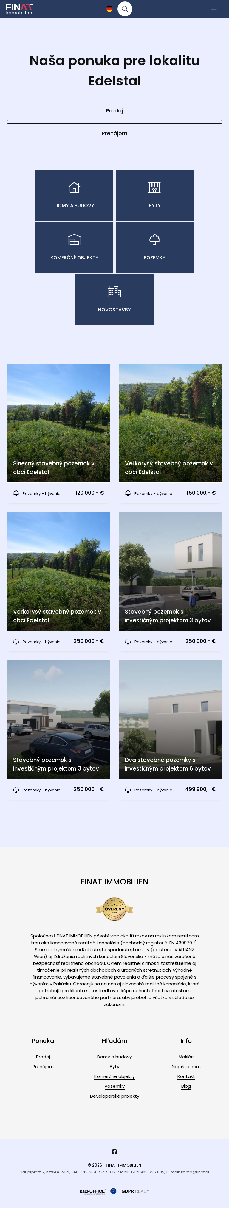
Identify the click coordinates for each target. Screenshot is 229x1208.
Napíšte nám (186, 1066)
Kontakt (186, 1076)
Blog (186, 1086)
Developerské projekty (114, 1096)
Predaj (114, 110)
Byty (114, 1066)
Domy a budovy (114, 1057)
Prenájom (114, 133)
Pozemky (115, 1086)
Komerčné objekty (114, 1076)
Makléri (186, 1057)
